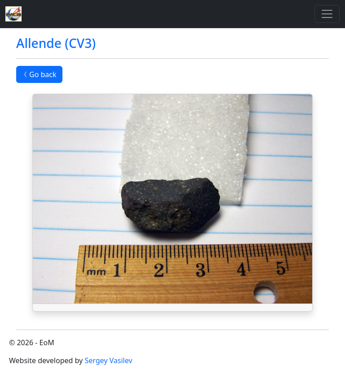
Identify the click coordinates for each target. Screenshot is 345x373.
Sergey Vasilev (108, 360)
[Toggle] (327, 14)
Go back (39, 74)
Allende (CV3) (56, 43)
